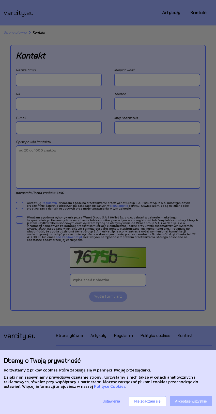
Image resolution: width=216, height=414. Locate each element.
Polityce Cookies (109, 386)
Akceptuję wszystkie (191, 401)
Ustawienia (111, 401)
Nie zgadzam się (147, 401)
